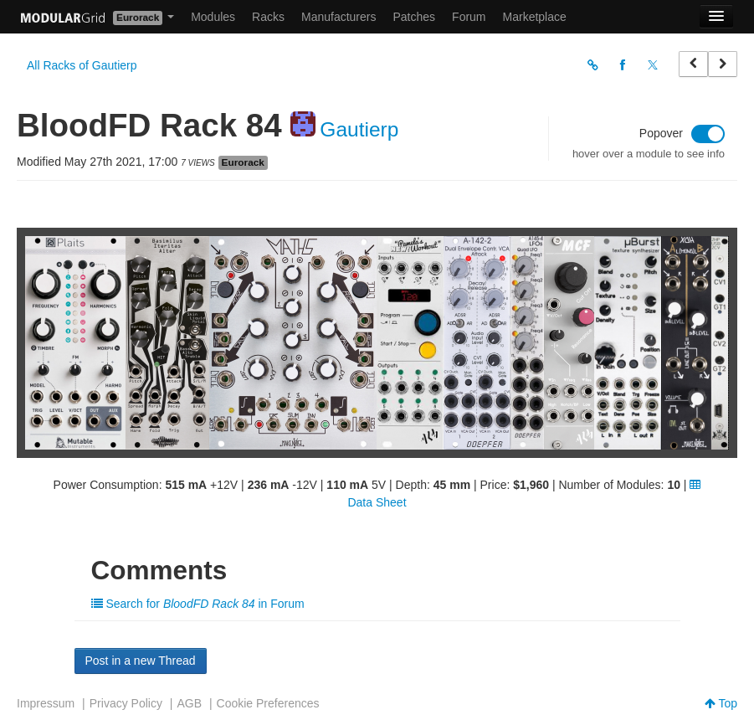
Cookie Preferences (268, 703)
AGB (189, 703)
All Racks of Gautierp (82, 65)
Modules (213, 16)
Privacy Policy (126, 703)
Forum (468, 16)
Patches (413, 16)
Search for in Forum (198, 603)
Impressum (45, 703)
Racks (268, 16)
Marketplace (535, 16)
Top (721, 703)
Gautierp (359, 129)
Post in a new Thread (140, 660)
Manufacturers (338, 16)
